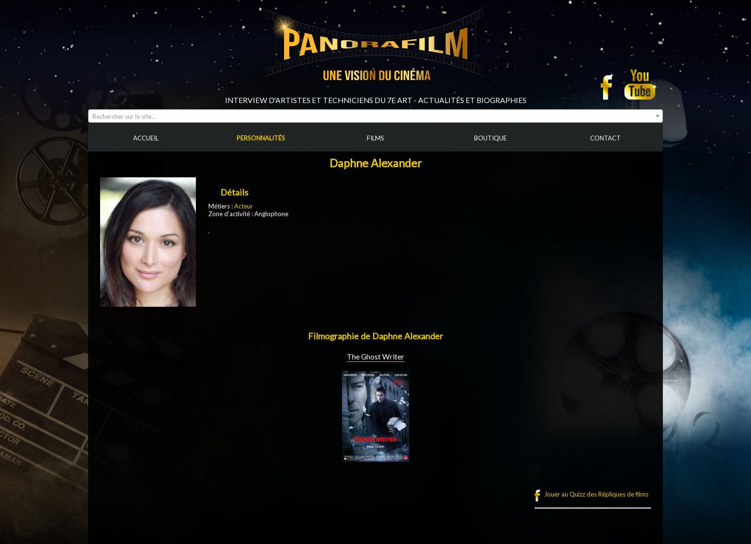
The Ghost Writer (375, 356)
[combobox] (375, 116)
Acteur (243, 206)
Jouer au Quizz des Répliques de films (596, 494)
